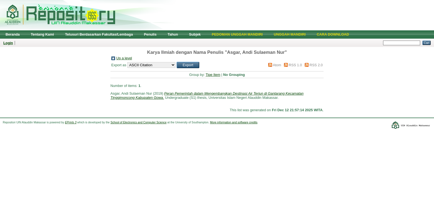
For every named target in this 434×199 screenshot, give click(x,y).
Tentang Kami (42, 34)
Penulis (150, 34)
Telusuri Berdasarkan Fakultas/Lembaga (99, 34)
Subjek (195, 34)
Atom (277, 65)
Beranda (13, 34)
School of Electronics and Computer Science (138, 122)
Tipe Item (213, 75)
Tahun (173, 34)
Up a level (124, 58)
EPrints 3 (71, 122)
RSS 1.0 (295, 65)
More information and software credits (233, 122)
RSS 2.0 (316, 65)
